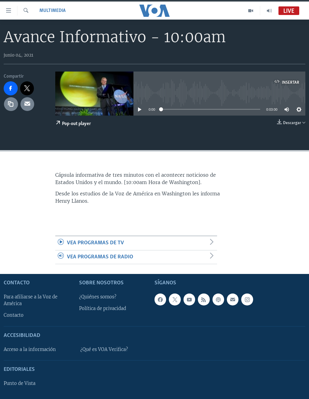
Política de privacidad (102, 308)
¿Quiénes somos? (97, 297)
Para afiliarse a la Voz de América (30, 300)
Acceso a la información (30, 349)
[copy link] (11, 104)
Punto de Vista (19, 383)
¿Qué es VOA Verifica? (104, 349)
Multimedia (52, 10)
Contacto (14, 315)
